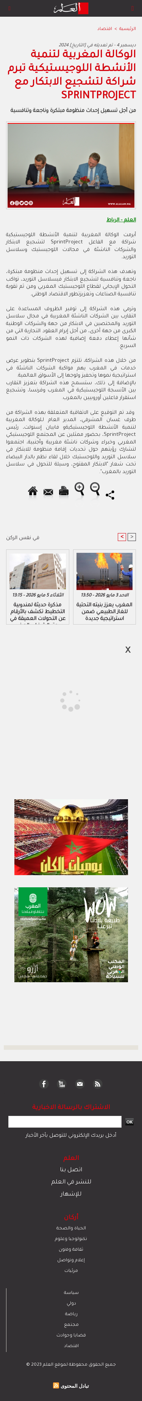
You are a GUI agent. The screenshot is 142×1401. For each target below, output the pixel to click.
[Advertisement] (63, 700)
